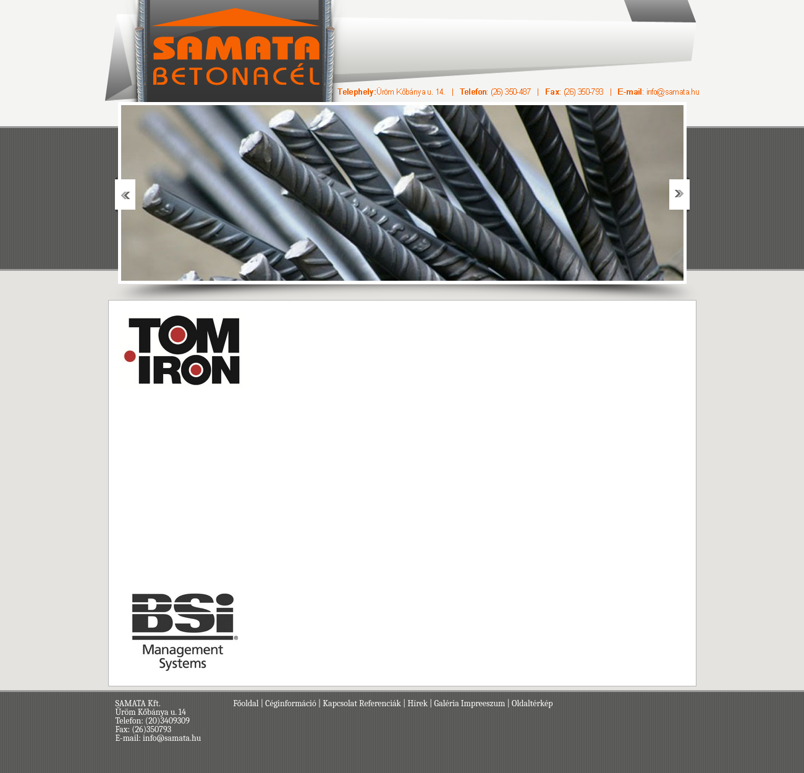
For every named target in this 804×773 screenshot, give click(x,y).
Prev (125, 194)
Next (679, 194)
